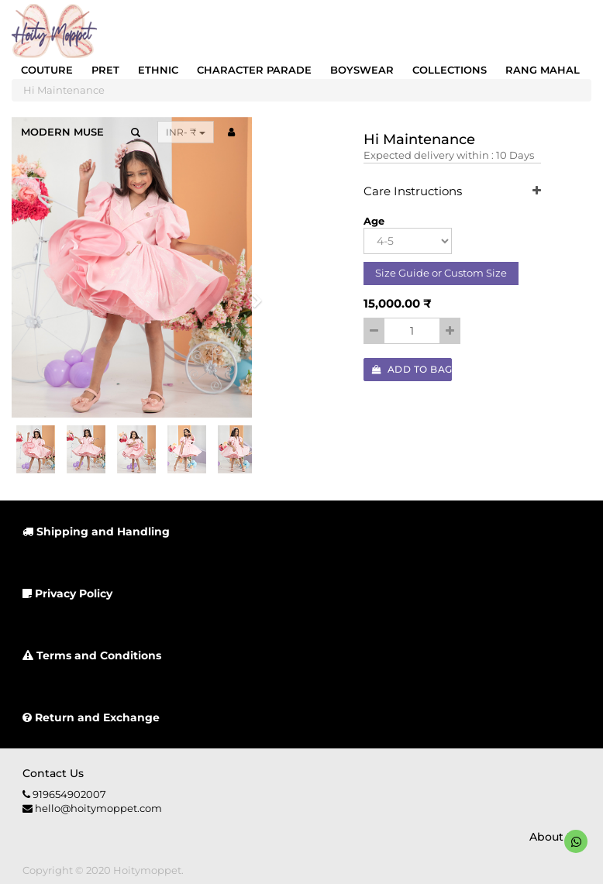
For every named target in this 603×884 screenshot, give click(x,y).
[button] (251, 305)
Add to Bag (412, 369)
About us (555, 837)
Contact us (53, 773)
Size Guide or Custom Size (441, 273)
